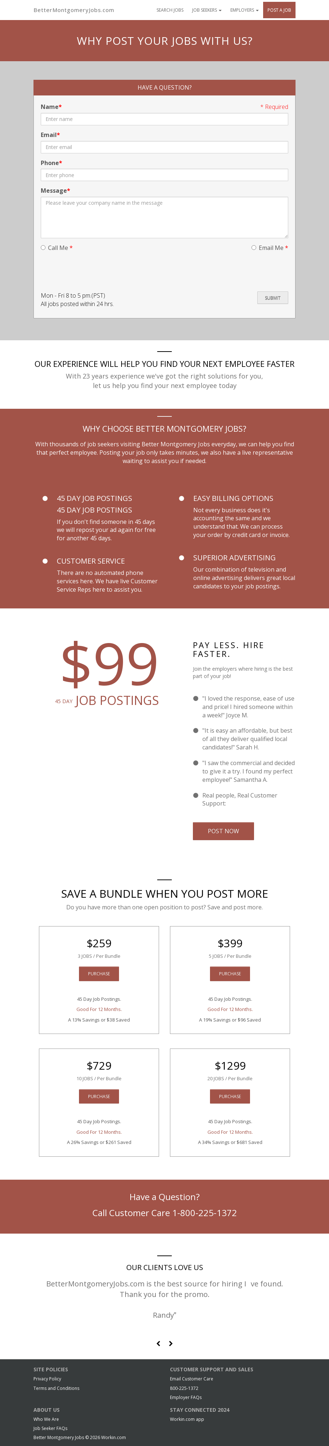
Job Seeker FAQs (50, 1428)
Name (50, 107)
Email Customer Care (191, 1379)
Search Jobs (169, 10)
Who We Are (46, 1419)
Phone (50, 163)
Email (49, 135)
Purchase (99, 974)
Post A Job (279, 10)
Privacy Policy (47, 1379)
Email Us (239, 803)
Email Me (269, 248)
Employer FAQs (186, 1397)
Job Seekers (207, 10)
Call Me (57, 248)
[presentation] (96, 272)
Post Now (223, 831)
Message (54, 191)
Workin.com (113, 1437)
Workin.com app (187, 1419)
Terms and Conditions (56, 1388)
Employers (244, 10)
